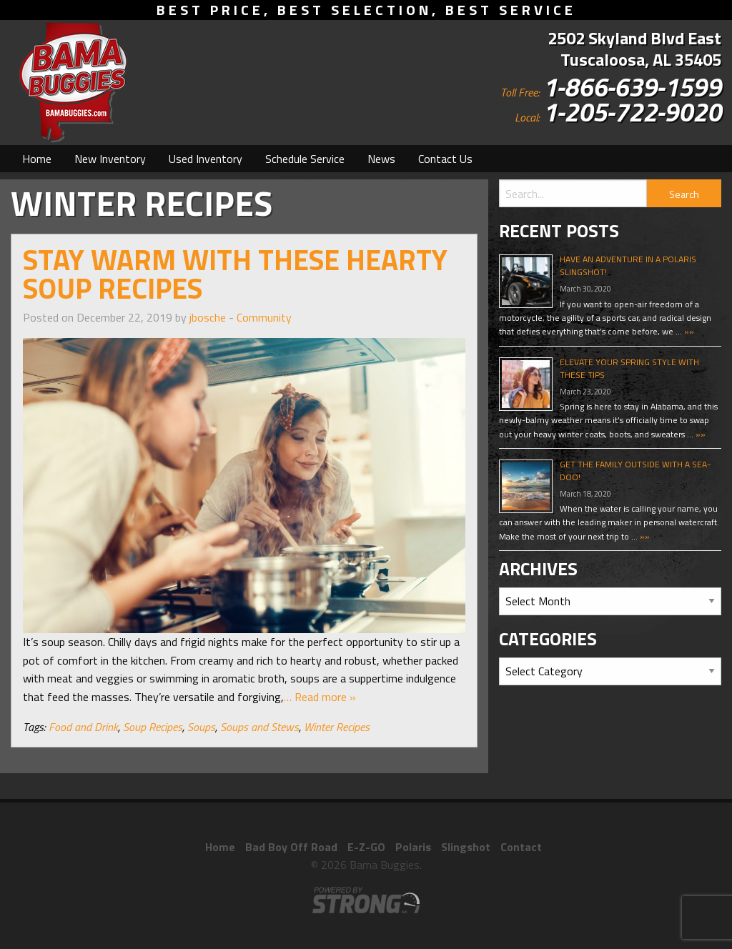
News (381, 158)
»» (688, 331)
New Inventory (110, 158)
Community (264, 317)
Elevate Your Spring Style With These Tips (629, 368)
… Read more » (320, 696)
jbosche (207, 317)
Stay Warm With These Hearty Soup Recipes (235, 274)
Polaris (413, 846)
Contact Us (445, 158)
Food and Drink (83, 726)
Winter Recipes (337, 726)
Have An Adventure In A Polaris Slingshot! (628, 265)
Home (36, 158)
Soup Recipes (152, 726)
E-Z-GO (366, 846)
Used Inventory (205, 158)
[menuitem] (37, 158)
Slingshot (465, 846)
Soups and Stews (259, 726)
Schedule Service (305, 158)
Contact (521, 846)
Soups (201, 726)
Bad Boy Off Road (291, 846)
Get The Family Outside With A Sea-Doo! (635, 470)
